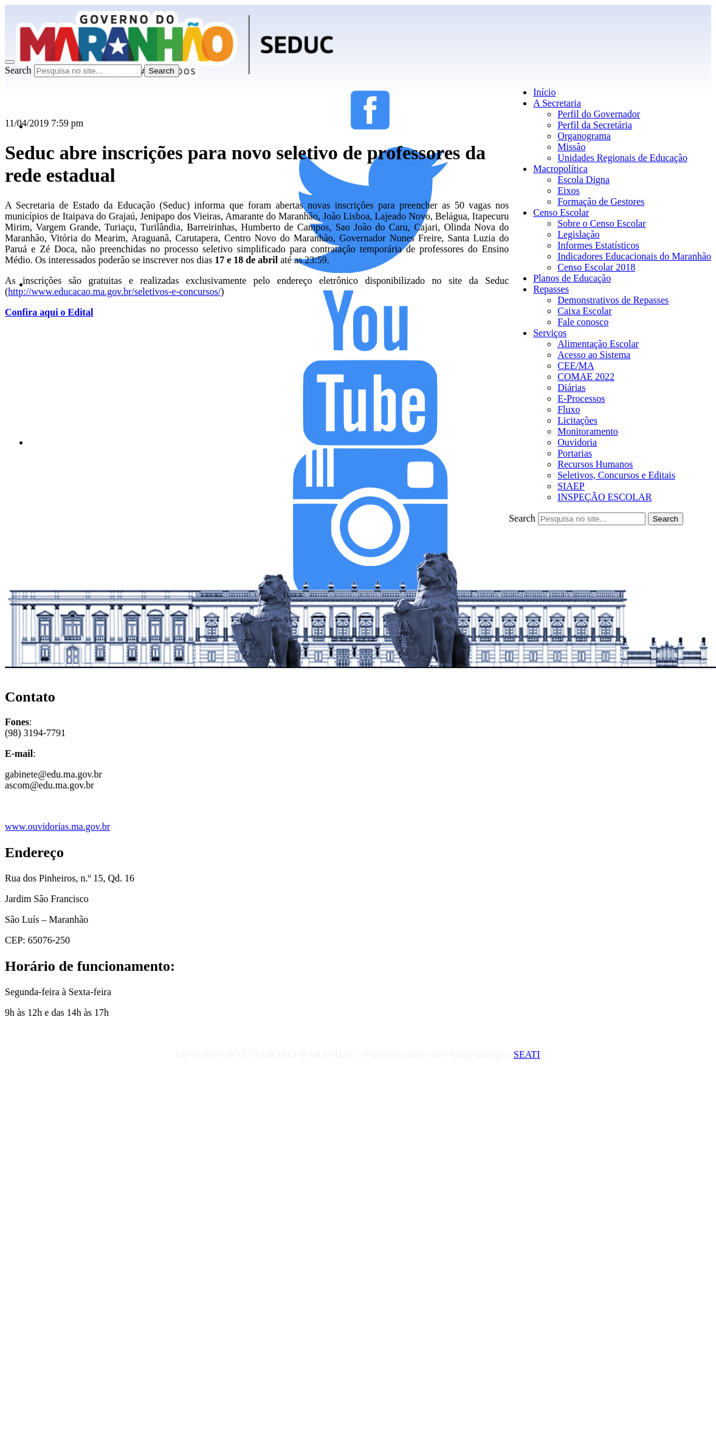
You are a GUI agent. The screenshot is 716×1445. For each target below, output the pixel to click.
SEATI (527, 1054)
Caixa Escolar (584, 311)
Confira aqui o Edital (49, 312)
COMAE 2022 (585, 376)
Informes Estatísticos (598, 245)
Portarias (574, 453)
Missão (571, 147)
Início (544, 92)
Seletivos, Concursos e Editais (616, 475)
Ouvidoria (577, 442)
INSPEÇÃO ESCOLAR (604, 497)
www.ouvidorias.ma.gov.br (57, 826)
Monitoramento (587, 431)
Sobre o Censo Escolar (601, 223)
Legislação (578, 234)
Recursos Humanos (595, 464)
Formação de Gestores (600, 201)
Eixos (568, 190)
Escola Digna (583, 179)
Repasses (551, 289)
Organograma (584, 136)
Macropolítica (560, 169)
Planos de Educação (572, 278)
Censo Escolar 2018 (596, 267)
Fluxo (568, 409)
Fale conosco (582, 322)
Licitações (577, 420)
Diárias (571, 387)
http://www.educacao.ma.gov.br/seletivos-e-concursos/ (114, 291)
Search (18, 70)
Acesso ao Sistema (593, 355)
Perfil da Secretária (594, 125)
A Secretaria (557, 103)
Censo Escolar (561, 212)
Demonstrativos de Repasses (613, 300)
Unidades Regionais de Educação (622, 158)
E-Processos (581, 398)
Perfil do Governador (598, 114)
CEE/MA (575, 365)
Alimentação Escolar (598, 344)
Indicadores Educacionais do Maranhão (634, 256)
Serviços (549, 333)
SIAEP (570, 486)
